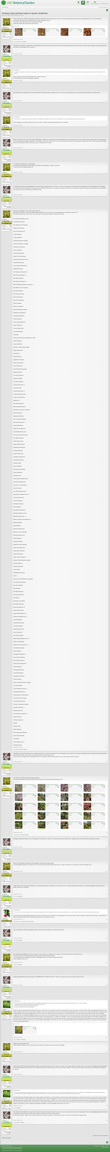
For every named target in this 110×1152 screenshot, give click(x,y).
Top (105, 1148)
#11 (106, 833)
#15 (106, 925)
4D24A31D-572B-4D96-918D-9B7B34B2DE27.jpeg (32, 804)
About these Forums (104, 3)
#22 (106, 1108)
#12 (106, 860)
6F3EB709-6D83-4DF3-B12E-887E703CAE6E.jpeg (78, 804)
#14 (106, 905)
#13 (106, 883)
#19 (106, 1039)
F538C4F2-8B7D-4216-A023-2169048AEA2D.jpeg (32, 28)
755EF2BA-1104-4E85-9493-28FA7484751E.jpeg (78, 822)
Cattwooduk (17, 750)
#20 (106, 1064)
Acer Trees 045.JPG (27, 1028)
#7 (106, 183)
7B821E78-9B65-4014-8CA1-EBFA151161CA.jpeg (55, 822)
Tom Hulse (4, 920)
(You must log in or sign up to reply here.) (100, 1138)
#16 (106, 949)
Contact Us (97, 1148)
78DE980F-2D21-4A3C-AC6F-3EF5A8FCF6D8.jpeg (56, 813)
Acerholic (4, 54)
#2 (106, 66)
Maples (8, 15)
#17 (106, 972)
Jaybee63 (16, 15)
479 (10, 924)
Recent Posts (5, 7)
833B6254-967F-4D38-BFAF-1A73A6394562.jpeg (32, 813)
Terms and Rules (105, 1150)
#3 (106, 89)
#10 (106, 775)
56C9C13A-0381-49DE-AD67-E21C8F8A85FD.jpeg (78, 785)
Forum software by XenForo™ (12, 1150)
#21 (106, 1089)
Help (101, 1148)
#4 (106, 113)
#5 (106, 136)
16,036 (9, 61)
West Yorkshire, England (7, 1021)
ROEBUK (4, 1011)
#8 (106, 208)
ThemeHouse (19, 1151)
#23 (106, 1132)
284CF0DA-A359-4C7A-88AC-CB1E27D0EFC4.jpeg (33, 822)
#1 (106, 39)
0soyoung (21, 41)
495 (10, 33)
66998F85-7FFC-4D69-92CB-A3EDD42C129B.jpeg (32, 785)
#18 (106, 999)
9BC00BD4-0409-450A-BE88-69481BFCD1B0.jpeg (55, 785)
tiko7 (16, 1041)
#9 (106, 748)
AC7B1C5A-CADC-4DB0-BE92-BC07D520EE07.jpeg (56, 804)
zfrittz (24, 835)
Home (103, 1148)
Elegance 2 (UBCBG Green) (7, 1148)
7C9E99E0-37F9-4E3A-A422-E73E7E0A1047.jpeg (78, 813)
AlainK (16, 41)
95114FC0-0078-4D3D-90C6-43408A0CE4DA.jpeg (55, 28)
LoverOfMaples (22, 927)
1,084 (10, 1017)
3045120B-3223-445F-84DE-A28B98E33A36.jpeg (78, 28)
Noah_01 (17, 927)
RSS (107, 1148)
